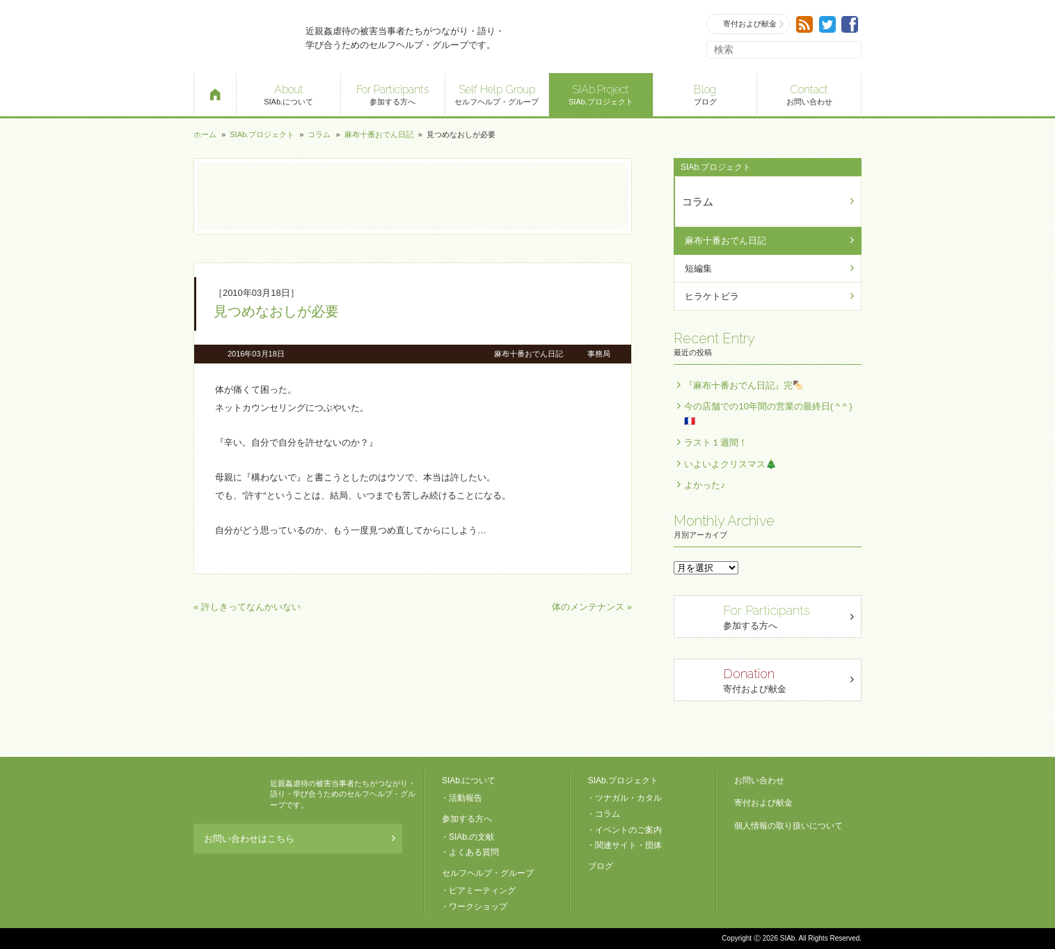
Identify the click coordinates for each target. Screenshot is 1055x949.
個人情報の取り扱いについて (788, 826)
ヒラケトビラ (712, 296)
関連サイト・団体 (628, 845)
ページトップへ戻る (995, 927)
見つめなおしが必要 (276, 311)
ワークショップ (478, 906)
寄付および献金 (749, 24)
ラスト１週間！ (715, 442)
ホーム (204, 134)
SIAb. (242, 36)
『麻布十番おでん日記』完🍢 (744, 385)
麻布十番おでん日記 (378, 134)
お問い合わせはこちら (299, 838)
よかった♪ (704, 485)
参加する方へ (393, 93)
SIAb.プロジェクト (601, 93)
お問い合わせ (809, 93)
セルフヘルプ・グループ (497, 93)
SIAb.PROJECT (228, 794)
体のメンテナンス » (592, 607)
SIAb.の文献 (471, 837)
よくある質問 (474, 852)
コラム (319, 134)
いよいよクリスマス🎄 (730, 464)
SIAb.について (288, 93)
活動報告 (465, 798)
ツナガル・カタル (628, 798)
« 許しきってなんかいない (247, 607)
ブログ (705, 93)
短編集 (698, 268)
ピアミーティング (482, 890)
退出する (955, 927)
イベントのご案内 (628, 830)
